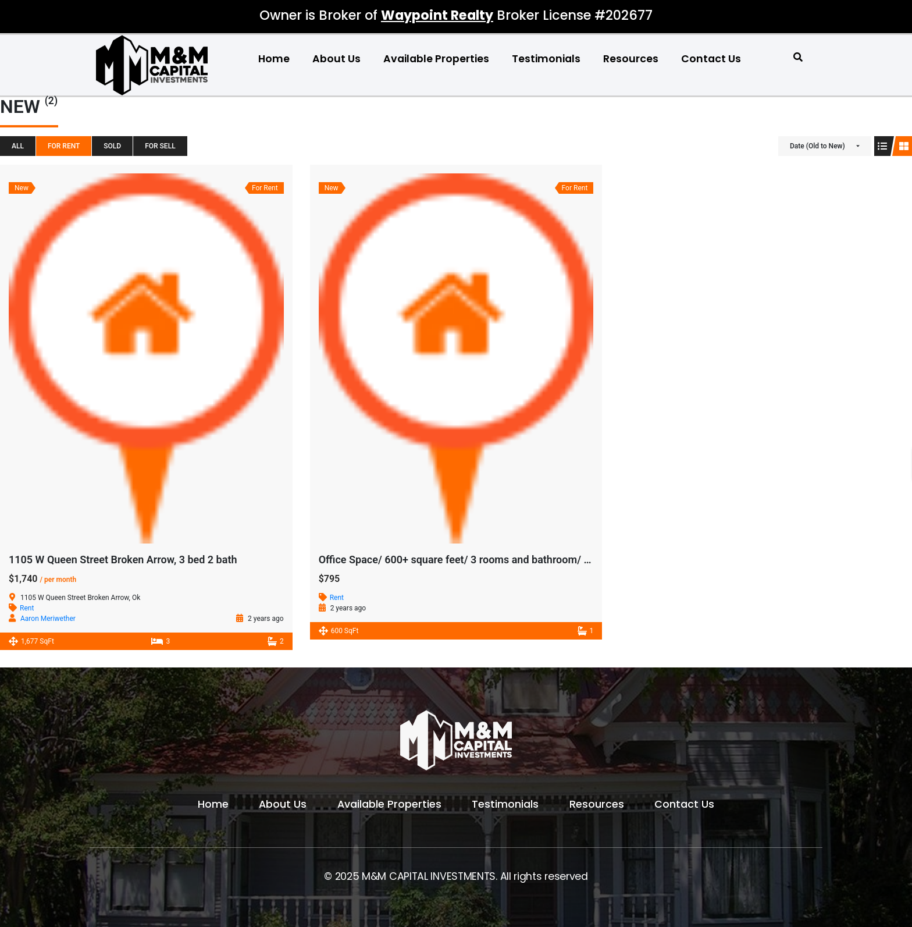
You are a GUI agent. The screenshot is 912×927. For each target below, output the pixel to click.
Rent (27, 608)
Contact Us (711, 59)
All (18, 146)
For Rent (64, 146)
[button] (798, 57)
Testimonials (546, 59)
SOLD (112, 146)
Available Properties (436, 59)
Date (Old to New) (817, 146)
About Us (336, 59)
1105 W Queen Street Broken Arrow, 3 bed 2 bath (123, 559)
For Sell (160, 146)
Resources (630, 59)
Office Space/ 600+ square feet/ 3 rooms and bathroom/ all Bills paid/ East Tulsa (507, 559)
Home (274, 59)
